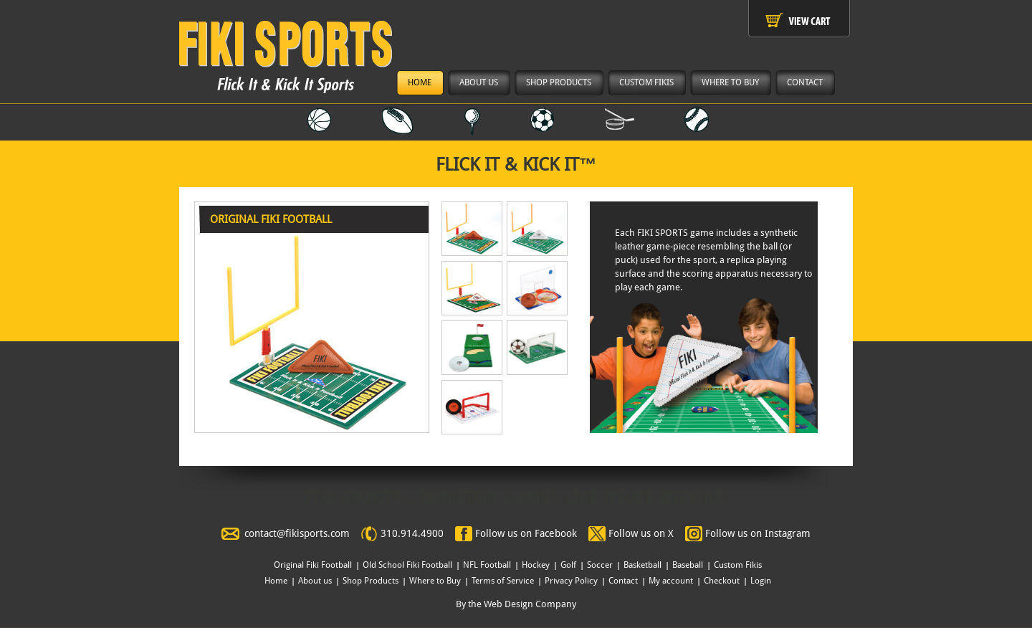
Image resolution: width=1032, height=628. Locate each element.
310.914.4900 (412, 533)
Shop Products (370, 581)
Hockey (536, 565)
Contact (623, 581)
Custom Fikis (738, 565)
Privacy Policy (571, 581)
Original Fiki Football (313, 565)
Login (760, 581)
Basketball (642, 565)
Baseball (687, 565)
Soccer (600, 565)
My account (671, 581)
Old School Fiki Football (407, 565)
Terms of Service (503, 581)
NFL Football (487, 565)
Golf (568, 565)
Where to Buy (435, 581)
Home (275, 581)
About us (315, 581)
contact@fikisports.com (297, 533)
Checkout (722, 581)
